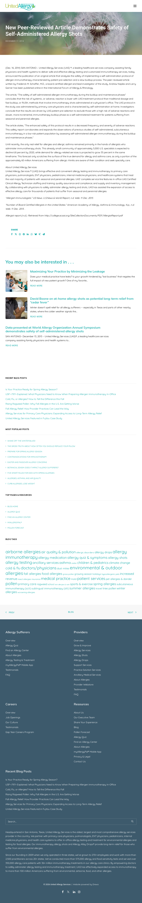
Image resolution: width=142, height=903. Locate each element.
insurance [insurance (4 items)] (36, 579)
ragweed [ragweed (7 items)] (42, 584)
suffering (48, 871)
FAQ (8, 674)
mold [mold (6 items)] (74, 578)
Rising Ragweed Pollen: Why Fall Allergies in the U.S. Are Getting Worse (42, 794)
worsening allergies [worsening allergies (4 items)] (26, 592)
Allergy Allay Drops (83, 844)
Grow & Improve (82, 645)
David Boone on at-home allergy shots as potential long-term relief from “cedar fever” (82, 300)
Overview (10, 640)
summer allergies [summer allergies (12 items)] (82, 588)
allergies (38, 848)
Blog (71, 612)
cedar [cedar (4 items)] (74, 563)
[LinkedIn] (74, 892)
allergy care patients (25, 863)
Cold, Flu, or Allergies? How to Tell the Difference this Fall (35, 789)
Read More (36, 286)
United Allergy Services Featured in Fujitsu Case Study (34, 809)
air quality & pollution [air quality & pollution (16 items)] (58, 552)
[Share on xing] (39, 234)
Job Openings (13, 717)
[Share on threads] (20, 234)
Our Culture (12, 722)
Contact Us (80, 761)
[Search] (71, 821)
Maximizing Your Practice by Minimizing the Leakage (67, 271)
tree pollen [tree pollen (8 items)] (109, 588)
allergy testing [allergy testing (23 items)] (19, 562)
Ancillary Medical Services (87, 674)
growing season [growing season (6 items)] (83, 573)
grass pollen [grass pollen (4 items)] (68, 574)
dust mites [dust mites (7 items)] (63, 568)
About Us (79, 712)
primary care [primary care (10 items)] (27, 584)
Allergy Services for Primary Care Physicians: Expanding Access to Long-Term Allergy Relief (54, 804)
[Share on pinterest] (24, 234)
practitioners (18, 858)
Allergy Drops (81, 660)
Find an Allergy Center (17, 650)
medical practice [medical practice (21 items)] (55, 578)
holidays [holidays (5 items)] (96, 574)
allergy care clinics (99, 863)
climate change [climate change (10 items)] (119, 563)
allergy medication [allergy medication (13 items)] (52, 557)
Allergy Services (82, 650)
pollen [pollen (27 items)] (11, 583)
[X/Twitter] (68, 892)
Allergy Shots (81, 655)
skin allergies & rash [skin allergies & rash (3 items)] (62, 584)
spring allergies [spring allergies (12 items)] (104, 584)
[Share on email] (43, 234)
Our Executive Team (84, 717)
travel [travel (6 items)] (99, 588)
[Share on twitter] (16, 234)
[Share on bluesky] (35, 234)
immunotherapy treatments (68, 863)
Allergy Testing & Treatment (20, 660)
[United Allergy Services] (20, 6)
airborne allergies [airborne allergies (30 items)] (23, 551)
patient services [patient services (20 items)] (91, 578)
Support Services (83, 665)
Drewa (96, 884)
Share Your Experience (85, 722)
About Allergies (13, 655)
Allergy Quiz (12, 645)
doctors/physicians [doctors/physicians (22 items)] (38, 567)
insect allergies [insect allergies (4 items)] (24, 579)
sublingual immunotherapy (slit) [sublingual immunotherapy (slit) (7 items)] (50, 588)
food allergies (24, 844)
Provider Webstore (83, 684)
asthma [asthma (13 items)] (65, 562)
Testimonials (12, 669)
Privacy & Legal (82, 756)
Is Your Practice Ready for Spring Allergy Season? (31, 779)
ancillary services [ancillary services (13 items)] (46, 562)
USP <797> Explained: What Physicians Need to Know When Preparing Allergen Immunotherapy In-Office (61, 784)
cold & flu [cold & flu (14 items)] (13, 568)
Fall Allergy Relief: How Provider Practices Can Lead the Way (37, 799)
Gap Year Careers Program (20, 732)
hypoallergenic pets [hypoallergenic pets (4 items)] (110, 574)
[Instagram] (79, 892)
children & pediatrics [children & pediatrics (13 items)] (92, 562)
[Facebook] (63, 892)
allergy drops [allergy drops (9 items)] (103, 552)
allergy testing (79, 840)
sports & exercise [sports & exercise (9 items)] (81, 584)
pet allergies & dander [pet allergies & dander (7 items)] (119, 578)
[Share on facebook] (12, 234)
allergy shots (61, 844)
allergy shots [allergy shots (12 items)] (117, 558)
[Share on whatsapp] (31, 234)
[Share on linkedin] (28, 234)
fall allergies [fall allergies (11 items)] (32, 574)
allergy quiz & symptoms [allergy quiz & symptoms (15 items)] (87, 557)
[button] (135, 6)
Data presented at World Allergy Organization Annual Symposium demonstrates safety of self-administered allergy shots (53, 329)
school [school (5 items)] (51, 584)
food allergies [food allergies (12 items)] (52, 574)
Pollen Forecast (82, 732)
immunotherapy (55, 867)
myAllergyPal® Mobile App (19, 665)
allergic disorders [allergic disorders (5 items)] (85, 552)
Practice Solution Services (87, 669)
